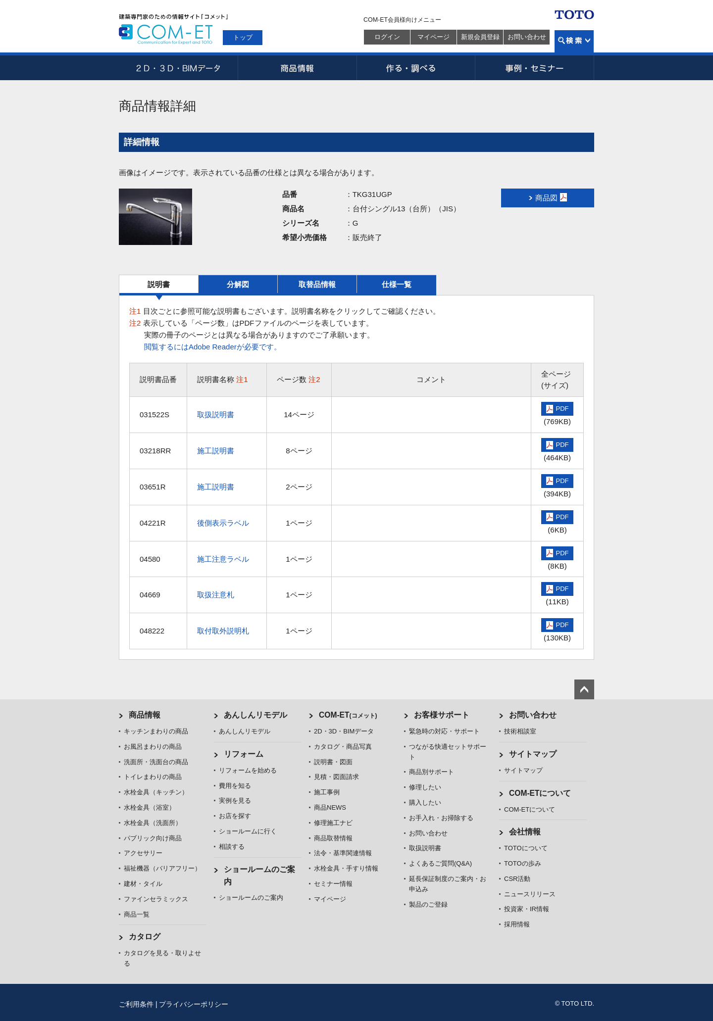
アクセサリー (143, 853)
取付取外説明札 (223, 631)
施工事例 (327, 792)
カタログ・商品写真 (343, 746)
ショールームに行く (248, 831)
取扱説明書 (215, 414)
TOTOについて (526, 848)
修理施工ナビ (333, 823)
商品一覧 (137, 914)
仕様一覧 (396, 284)
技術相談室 (520, 731)
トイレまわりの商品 (153, 776)
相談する (232, 846)
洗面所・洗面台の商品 (156, 762)
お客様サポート (441, 715)
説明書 (159, 284)
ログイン (387, 37)
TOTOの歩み (522, 863)
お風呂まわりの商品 (153, 746)
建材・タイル (143, 883)
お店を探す (235, 816)
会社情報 (525, 831)
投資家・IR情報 (526, 909)
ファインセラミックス (156, 899)
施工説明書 (215, 450)
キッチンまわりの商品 (156, 731)
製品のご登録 (428, 904)
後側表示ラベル (223, 523)
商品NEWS (330, 807)
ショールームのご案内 (251, 897)
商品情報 (297, 67)
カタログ (144, 936)
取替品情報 (317, 284)
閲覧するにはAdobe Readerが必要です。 (212, 346)
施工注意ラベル (223, 559)
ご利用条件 (136, 1004)
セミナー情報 (333, 883)
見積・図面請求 (336, 776)
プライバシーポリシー (193, 1004)
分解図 (238, 284)
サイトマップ (533, 754)
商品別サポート (431, 772)
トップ (243, 37)
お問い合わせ (527, 37)
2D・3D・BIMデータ (178, 67)
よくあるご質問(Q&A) (440, 863)
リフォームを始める (248, 770)
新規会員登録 (480, 37)
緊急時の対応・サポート (444, 731)
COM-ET (348, 715)
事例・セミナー (534, 67)
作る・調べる (415, 67)
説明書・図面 (333, 762)
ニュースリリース (530, 894)
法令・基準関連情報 (343, 853)
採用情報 (517, 924)
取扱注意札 (215, 594)
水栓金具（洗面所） (153, 823)
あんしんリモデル (255, 715)
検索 (574, 41)
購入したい (425, 802)
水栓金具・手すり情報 (346, 868)
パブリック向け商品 (153, 838)
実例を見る (235, 800)
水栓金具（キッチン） (156, 792)
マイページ (433, 37)
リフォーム (243, 754)
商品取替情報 (333, 838)
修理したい (425, 787)
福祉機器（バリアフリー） (162, 868)
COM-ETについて (540, 793)
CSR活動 (517, 878)
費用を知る (235, 785)
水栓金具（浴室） (149, 807)
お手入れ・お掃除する (441, 818)
